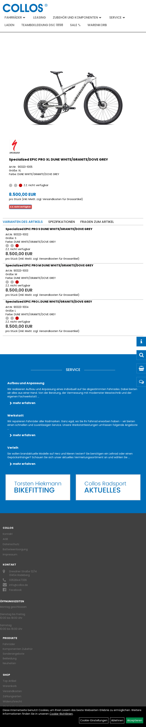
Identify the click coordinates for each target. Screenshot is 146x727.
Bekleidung (10, 658)
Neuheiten (9, 663)
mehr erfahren (24, 403)
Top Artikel (9, 681)
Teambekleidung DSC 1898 (42, 25)
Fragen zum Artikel (97, 221)
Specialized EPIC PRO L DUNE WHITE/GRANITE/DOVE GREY (49, 301)
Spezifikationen (61, 221)
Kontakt (8, 534)
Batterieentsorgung (15, 549)
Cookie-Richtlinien (61, 714)
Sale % (75, 25)
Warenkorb (97, 25)
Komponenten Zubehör (18, 649)
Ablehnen (117, 720)
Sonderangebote (13, 654)
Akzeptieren (134, 720)
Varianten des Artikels (23, 221)
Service (117, 17)
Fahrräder (15, 17)
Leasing (39, 17)
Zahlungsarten (12, 696)
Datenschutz (11, 544)
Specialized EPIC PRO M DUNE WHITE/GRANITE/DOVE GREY (49, 265)
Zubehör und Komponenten (77, 17)
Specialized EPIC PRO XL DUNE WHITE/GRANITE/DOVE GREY (58, 159)
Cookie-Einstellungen (93, 720)
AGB (5, 539)
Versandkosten (12, 691)
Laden (9, 25)
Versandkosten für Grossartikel (62, 199)
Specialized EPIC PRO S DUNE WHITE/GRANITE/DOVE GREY (49, 229)
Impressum (10, 554)
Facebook (15, 590)
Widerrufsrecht (12, 701)
